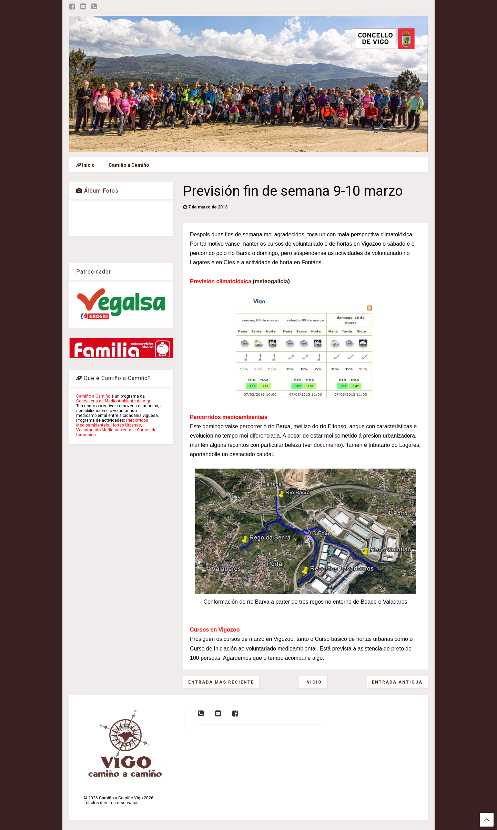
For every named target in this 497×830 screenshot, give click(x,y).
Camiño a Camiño (129, 165)
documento (327, 445)
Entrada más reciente (221, 682)
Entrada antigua (397, 682)
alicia (281, 281)
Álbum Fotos (97, 190)
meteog (264, 281)
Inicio (85, 165)
